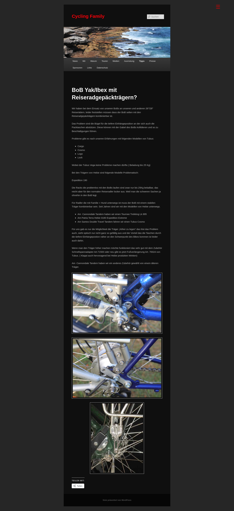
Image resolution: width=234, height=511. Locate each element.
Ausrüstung (129, 61)
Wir (84, 61)
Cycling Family (88, 16)
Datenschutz (102, 68)
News (75, 61)
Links (89, 68)
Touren (105, 61)
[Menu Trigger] (218, 6)
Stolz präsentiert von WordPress (117, 500)
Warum (93, 61)
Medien (116, 61)
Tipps (141, 61)
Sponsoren (77, 68)
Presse (152, 61)
